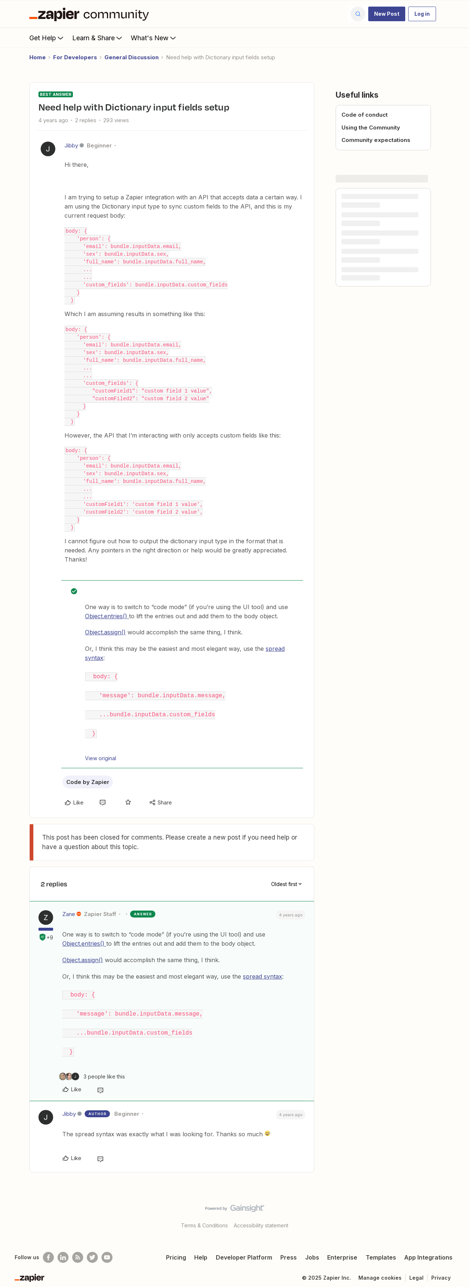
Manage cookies (380, 1272)
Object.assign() (105, 632)
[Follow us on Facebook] (48, 1251)
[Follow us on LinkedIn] (63, 1251)
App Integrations (428, 1251)
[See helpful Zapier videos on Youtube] (106, 1251)
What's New (154, 37)
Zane (68, 910)
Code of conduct (364, 114)
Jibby (71, 145)
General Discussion (131, 57)
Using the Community (370, 127)
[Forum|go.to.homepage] (90, 14)
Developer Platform (244, 1251)
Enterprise (342, 1251)
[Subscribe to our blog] (77, 1251)
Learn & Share (97, 37)
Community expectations (375, 139)
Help (200, 1251)
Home (37, 57)
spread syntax (262, 973)
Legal (416, 1272)
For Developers (75, 57)
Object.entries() (107, 616)
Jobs (312, 1251)
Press (288, 1251)
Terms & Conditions (204, 1219)
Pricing (176, 1251)
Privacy (441, 1272)
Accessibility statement (261, 1219)
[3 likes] (92, 1070)
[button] (386, 14)
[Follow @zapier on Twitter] (92, 1251)
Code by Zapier (87, 778)
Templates (381, 1251)
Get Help (47, 37)
